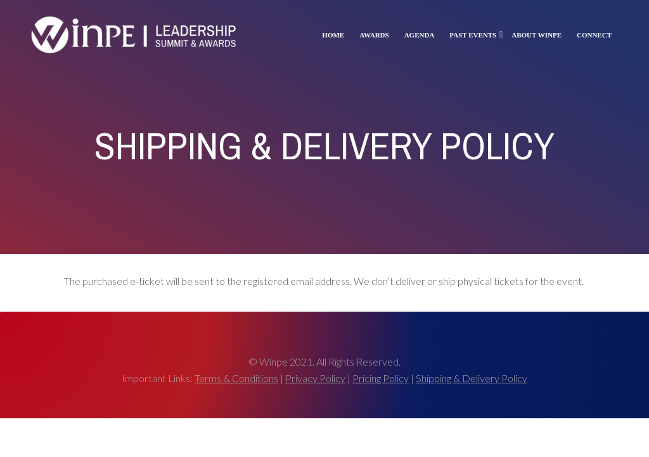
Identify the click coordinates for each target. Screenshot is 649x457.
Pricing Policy (380, 378)
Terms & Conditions (236, 378)
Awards (374, 35)
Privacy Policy (315, 378)
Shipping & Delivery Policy (471, 378)
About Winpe (536, 35)
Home (333, 35)
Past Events (472, 35)
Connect (594, 35)
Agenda (419, 35)
